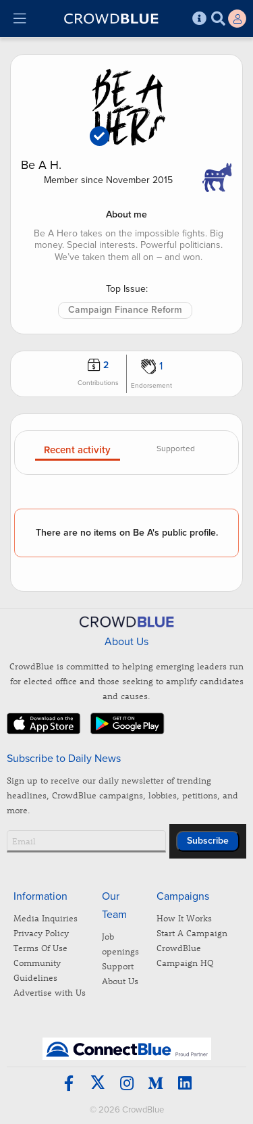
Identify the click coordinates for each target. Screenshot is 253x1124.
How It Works (184, 917)
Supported (176, 448)
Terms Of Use (40, 947)
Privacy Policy (41, 932)
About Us (120, 980)
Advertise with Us (49, 992)
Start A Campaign (192, 932)
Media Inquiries (45, 917)
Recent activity (77, 450)
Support (118, 965)
